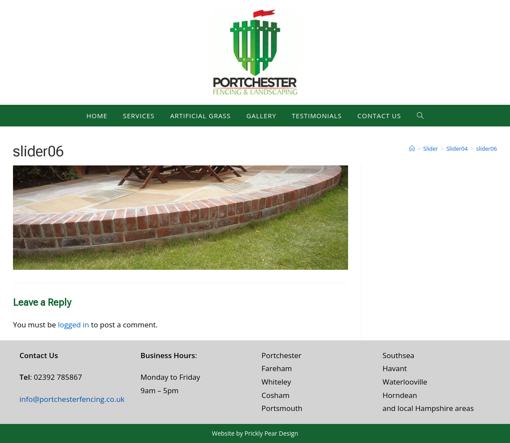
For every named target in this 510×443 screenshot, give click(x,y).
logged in (73, 325)
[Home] (412, 148)
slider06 (486, 148)
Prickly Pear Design (271, 433)
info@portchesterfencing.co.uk (72, 399)
